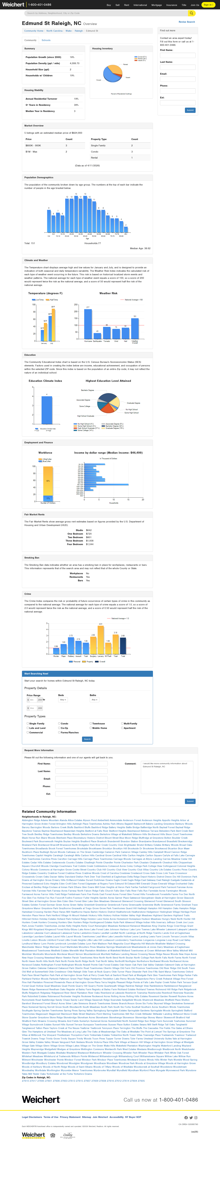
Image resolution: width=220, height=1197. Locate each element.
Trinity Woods (83, 1038)
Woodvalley (28, 1070)
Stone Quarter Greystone (35, 1017)
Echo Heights (51, 883)
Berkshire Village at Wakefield (116, 834)
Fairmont (171, 887)
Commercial (36, 732)
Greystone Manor (31, 908)
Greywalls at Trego (82, 908)
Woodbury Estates (46, 1063)
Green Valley (76, 904)
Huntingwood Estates (100, 922)
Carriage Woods (122, 859)
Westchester (188, 1049)
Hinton (35, 919)
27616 (110, 1080)
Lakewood (54, 933)
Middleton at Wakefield (108, 950)
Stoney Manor (155, 1017)
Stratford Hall (183, 1017)
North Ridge (81, 961)
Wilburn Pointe (79, 1056)
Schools (46, 40)
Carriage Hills (75, 859)
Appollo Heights (170, 820)
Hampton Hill (155, 908)
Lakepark (182, 929)
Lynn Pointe (47, 943)
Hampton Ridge (187, 908)
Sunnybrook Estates (41, 1024)
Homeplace (135, 919)
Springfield (177, 1010)
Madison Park (105, 943)
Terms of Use (51, 1117)
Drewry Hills (59, 880)
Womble (177, 1059)
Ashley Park (109, 823)
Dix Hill (176, 876)
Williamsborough (108, 1056)
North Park (54, 961)
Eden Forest (78, 883)
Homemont (122, 919)
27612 (118, 1080)
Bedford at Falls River (96, 830)
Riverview (178, 992)
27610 (25, 1080)
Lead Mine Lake (104, 936)
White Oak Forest (179, 1052)
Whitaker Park (161, 1052)
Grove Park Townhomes (112, 908)
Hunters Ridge (81, 922)
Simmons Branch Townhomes (94, 1003)
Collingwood (169, 866)
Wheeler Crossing (112, 1052)
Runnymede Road (31, 999)
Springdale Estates (117, 1010)
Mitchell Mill (186, 950)
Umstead (148, 1038)
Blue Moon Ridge (128, 837)
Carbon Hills (88, 855)
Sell (118, 5)
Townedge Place (152, 1035)
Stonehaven (102, 1017)
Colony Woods (30, 869)
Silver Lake (72, 1003)
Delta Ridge (133, 876)
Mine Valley (173, 950)
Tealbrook (95, 1028)
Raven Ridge (28, 989)
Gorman (51, 904)
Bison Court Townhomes (179, 834)
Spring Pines (71, 1010)
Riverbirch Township (136, 992)
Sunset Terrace (74, 1024)
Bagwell (129, 823)
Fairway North (75, 890)
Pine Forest (187, 978)
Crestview (125, 873)
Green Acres (62, 904)
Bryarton (172, 848)
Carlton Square (153, 855)
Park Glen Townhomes (159, 975)
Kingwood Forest (54, 929)
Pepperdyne (142, 978)
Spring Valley (85, 1010)
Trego (42, 1038)
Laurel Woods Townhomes (80, 936)
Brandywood (159, 841)
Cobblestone (100, 866)
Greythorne (65, 908)
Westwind (71, 1052)
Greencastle (135, 904)
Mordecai (62, 954)
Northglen (130, 961)
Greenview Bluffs (151, 904)
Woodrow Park (127, 1063)
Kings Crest (173, 925)
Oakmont (169, 964)
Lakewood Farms (70, 933)
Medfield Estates (60, 950)
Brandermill (114, 841)
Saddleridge (48, 999)
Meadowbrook (123, 947)
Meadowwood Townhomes (36, 950)
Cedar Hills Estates (40, 862)
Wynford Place (147, 1070)
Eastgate (175, 880)
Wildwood (93, 1056)
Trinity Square (68, 1038)
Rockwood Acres (101, 996)
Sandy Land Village (81, 999)
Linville (26, 940)
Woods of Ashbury (32, 1066)
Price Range (33, 695)
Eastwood (38, 883)
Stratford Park (29, 1021)
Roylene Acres (185, 996)
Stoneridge (141, 1017)
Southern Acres (149, 1007)
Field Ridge (61, 894)
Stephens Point (94, 1014)
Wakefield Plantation (127, 1045)
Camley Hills (146, 852)
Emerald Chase (149, 883)
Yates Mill (27, 1073)
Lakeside (192, 929)
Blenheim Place (64, 837)
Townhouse (98, 723)
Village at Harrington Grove (158, 1042)
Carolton (62, 859)
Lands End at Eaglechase (176, 933)
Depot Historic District (152, 876)
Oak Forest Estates (108, 964)
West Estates (129, 1049)
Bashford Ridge (99, 827)
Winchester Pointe (54, 1059)
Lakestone (27, 933)
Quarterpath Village (114, 985)
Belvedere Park (167, 830)
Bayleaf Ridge (183, 827)
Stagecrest (54, 1014)
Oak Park (137, 964)
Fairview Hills (29, 890)
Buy (109, 5)
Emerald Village (166, 883)
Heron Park (45, 915)
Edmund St (121, 883)
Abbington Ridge (31, 820)
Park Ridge (178, 975)
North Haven (28, 961)
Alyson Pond (90, 820)
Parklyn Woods (40, 978)
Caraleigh (58, 855)
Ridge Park (177, 989)
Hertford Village (60, 915)
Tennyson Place (110, 1028)
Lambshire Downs (90, 933)
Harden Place (51, 911)
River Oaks (94, 992)
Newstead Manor (53, 957)
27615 (79, 1080)
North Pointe (67, 961)
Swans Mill (145, 1024)
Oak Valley (148, 964)
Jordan (62, 925)
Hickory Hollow (111, 915)
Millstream (160, 950)
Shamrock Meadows (153, 999)
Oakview (42, 968)
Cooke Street (79, 869)
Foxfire (68, 897)
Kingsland (39, 929)
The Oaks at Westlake (128, 1031)
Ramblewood (171, 985)
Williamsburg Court (128, 1056)
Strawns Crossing (47, 1021)
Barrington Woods (40, 827)
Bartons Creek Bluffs (62, 827)
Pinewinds (59, 982)
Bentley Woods (72, 834)
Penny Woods (127, 978)
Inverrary (161, 922)
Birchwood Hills (156, 834)
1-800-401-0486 (39, 5)
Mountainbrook (92, 954)
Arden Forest (48, 823)
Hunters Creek (30, 922)
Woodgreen (87, 1063)
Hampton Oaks (170, 908)
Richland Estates (126, 989)
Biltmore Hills (140, 834)
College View (155, 866)
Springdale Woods (160, 1010)
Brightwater (130, 845)
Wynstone (191, 1070)
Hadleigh (142, 908)
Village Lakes (72, 1045)
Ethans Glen (80, 887)
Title (184, 5)
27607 (87, 1080)
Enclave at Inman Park (61, 887)
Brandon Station (129, 841)
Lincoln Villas (187, 936)
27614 (125, 1080)
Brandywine (145, 841)
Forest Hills (139, 894)
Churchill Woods (39, 866)
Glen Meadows (102, 901)
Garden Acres (106, 897)
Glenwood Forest (153, 901)
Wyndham (133, 1070)
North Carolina (54, 30)
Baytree (46, 830)
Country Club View (117, 869)
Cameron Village (129, 852)
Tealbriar (85, 1028)
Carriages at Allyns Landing (147, 859)
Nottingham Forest (51, 964)
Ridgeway (45, 992)
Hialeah (84, 915)
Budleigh (44, 852)
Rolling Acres (118, 996)
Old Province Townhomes (145, 968)
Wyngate (160, 1070)
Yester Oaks (39, 1073)
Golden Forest (38, 904)
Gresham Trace (189, 904)
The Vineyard (49, 1035)
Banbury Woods (184, 823)
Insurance (171, 5)
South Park (107, 1007)
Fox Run (50, 897)
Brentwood (43, 845)
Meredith (74, 950)
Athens (120, 823)
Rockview (86, 996)
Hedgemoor (152, 911)
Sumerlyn (84, 1021)
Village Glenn (42, 1045)
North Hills (42, 961)
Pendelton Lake (111, 978)
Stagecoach (42, 1014)
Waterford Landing (171, 1045)
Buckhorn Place (30, 852)
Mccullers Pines (87, 947)
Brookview (148, 848)
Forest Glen (125, 894)
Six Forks (147, 1003)
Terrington (125, 1028)
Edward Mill (133, 883)
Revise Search (187, 21)
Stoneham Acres (86, 1017)
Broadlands (42, 848)
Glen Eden (62, 901)
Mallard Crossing (176, 943)
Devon (168, 876)
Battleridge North (149, 827)
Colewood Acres (117, 866)
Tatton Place (42, 1028)
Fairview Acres (185, 887)
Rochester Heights (70, 996)
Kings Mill (27, 929)
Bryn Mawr (184, 848)
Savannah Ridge (101, 999)
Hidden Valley (128, 915)
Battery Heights (117, 827)
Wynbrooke (99, 1070)
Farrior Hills (47, 894)
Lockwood (108, 940)
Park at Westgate (137, 975)
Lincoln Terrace (170, 936)
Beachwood (56, 830)
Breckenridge (185, 841)
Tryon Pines (98, 1038)
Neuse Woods (170, 954)
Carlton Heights (136, 855)
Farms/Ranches (70, 732)
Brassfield (172, 841)
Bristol (140, 845)
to (44, 699)
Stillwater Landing (162, 1014)
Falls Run (143, 890)
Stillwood (178, 1014)
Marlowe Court (58, 947)
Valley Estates (36, 1042)
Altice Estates (75, 820)
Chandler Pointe (112, 862)
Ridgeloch (34, 992)
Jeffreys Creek (174, 922)
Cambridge (98, 852)
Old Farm (125, 968)
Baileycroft (139, 823)
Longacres (148, 940)
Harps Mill (64, 911)
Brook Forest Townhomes (62, 848)
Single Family (36, 723)
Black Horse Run (31, 837)
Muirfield (105, 954)
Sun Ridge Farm (153, 1021)
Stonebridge (70, 1017)
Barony (26, 827)
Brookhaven (95, 848)
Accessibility (117, 1117)
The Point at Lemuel (151, 1031)
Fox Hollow (38, 897)
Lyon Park (91, 943)
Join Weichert (100, 1117)
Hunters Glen (65, 922)
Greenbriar (101, 904)
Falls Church (106, 890)
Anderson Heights (151, 820)
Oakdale (159, 964)
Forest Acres (112, 894)
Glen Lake (87, 901)
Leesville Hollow (122, 936)
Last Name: (166, 62)
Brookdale (82, 848)
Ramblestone (156, 985)
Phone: (164, 85)
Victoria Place (101, 1042)
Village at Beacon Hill (131, 1042)
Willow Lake (171, 1056)
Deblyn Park (82, 876)
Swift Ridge (158, 1024)
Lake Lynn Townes (140, 929)
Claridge (54, 866)
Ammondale (116, 820)
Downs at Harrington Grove (36, 880)
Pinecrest (48, 982)
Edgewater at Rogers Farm (99, 883)
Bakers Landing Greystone (160, 823)
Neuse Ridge (155, 954)
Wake (69, 30)
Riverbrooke (154, 992)
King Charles (159, 925)
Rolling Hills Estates (137, 996)
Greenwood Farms (171, 904)
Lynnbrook (60, 943)
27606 (56, 1080)
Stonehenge (115, 1017)
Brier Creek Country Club (109, 845)
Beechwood (133, 830)
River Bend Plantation (75, 992)
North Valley (107, 961)
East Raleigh (163, 880)
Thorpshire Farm (80, 1035)
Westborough (154, 1049)
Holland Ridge (79, 919)
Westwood (83, 1052)
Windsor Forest (72, 1059)
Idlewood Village (134, 922)
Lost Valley (184, 940)
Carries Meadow (171, 859)
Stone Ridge (56, 1017)
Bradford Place (88, 841)
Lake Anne (84, 929)
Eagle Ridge (134, 880)
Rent (126, 5)
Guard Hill (131, 908)
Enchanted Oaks (184, 883)
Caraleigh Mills (72, 855)
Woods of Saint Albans (80, 1066)
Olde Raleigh (74, 971)
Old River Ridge (167, 968)
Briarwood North (69, 845)
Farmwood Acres (31, 894)
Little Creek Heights (75, 940)
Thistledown (63, 1035)
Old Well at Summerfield (35, 971)
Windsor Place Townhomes (112, 1059)
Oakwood (52, 968)
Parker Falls (191, 975)
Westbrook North (172, 1049)
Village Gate (28, 1045)
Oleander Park (139, 971)
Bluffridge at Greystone (151, 837)
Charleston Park (130, 862)
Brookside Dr (135, 848)
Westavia (141, 1049)
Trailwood (191, 1035)
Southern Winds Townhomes (174, 1007)
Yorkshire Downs (83, 1073)
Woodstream (180, 1066)
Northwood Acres (179, 961)
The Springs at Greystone (176, 1031)
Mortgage (157, 5)
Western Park (29, 1052)
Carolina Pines (49, 859)
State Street (79, 1014)
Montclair (27, 954)
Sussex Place (115, 1024)
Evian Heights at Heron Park (115, 887)
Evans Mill (93, 887)
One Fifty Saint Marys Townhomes (166, 971)
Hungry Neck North (172, 919)
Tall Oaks (170, 1024)
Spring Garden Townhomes (48, 1010)
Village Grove (57, 1045)
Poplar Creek (162, 982)
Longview (160, 940)
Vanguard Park (67, 1042)
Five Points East (95, 894)
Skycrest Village (162, 1003)
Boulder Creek (180, 837)
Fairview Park (44, 890)
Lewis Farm (155, 936)
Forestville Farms (169, 894)
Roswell (173, 996)
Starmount (66, 1014)
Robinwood (54, 996)
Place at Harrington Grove (80, 982)
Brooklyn (107, 848)
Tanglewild (181, 1024)
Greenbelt (89, 904)
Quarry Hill (81, 985)
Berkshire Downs (90, 834)
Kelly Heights (73, 925)
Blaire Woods (48, 837)
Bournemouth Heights (51, 841)
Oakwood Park (66, 968)
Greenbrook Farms (118, 904)
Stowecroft (169, 1017)
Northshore (143, 961)
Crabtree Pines (73, 873)
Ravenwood (42, 989)
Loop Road (172, 940)
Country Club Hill (96, 869)
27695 (40, 1080)
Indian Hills (149, 922)
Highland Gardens (162, 915)
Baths (93, 695)
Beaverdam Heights (74, 830)
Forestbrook (152, 894)
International (140, 5)
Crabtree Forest (56, 873)
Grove (95, 908)
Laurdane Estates (43, 936)
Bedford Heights (118, 830)
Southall (136, 1007)
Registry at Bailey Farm (104, 989)
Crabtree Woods (91, 873)
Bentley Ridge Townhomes (48, 834)
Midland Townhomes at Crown (137, 950)
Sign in (208, 4)
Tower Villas (135, 1035)
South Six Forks (122, 1007)
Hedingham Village (170, 911)
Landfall (105, 933)
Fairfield (143, 887)
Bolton (167, 837)
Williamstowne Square (152, 1056)
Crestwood (136, 873)
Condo (64, 723)
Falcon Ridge (91, 890)
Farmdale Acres (156, 890)
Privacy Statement (70, 1117)
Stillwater (147, 1014)
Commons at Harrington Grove (55, 869)
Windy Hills (153, 1059)
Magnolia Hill (138, 943)
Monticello (38, 954)
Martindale (72, 947)
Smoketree (177, 1003)
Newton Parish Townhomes (78, 957)
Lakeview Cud (41, 933)
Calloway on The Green (78, 852)
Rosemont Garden (158, 996)
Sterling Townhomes (114, 1014)
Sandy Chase (62, 999)
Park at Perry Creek (93, 975)
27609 (94, 1080)
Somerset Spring (37, 1007)
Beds (61, 695)
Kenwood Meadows (140, 925)
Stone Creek (190, 1014)
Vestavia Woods (84, 1042)
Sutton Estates (131, 1024)
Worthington (53, 1070)
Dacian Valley (57, 876)
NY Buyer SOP (133, 1117)
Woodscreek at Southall (146, 1066)
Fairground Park (157, 887)
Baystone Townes (31, 830)
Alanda (63, 820)
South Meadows (91, 1007)
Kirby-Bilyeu (70, 929)
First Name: (166, 50)
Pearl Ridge (83, 978)
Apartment (129, 728)
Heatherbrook (123, 911)
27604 (133, 1080)
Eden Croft (65, 883)
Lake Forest (96, 929)
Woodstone (166, 1066)
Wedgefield (50, 1049)
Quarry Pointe (95, 985)
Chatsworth (156, 862)
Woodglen (74, 1063)
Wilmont (26, 1059)
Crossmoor (181, 873)
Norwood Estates (31, 964)
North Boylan (126, 957)
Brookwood (161, 848)
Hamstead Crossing (32, 911)
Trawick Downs (30, 1038)
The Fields (164, 1028)
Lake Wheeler (157, 929)
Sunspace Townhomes (95, 1024)
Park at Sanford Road (116, 975)
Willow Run (184, 1056)
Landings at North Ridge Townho (144, 933)
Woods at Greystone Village (150, 1063)
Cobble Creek (85, 866)
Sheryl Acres (58, 1003)
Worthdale (40, 1070)
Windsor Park (89, 1059)
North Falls (161, 957)
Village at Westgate (183, 1042)
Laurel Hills (59, 936)
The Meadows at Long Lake (72, 1031)
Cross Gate (149, 873)
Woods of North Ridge (55, 1066)
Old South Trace (186, 968)
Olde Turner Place (121, 971)
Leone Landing (140, 936)
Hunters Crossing (47, 922)
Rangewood (185, 985)
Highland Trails (181, 915)
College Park (140, 866)
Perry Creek (155, 978)
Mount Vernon (75, 954)
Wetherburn (95, 1052)
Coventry (42, 873)
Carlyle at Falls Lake (173, 855)
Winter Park (166, 1059)
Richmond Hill (163, 989)
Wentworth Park (113, 1049)
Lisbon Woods (38, 940)
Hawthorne (76, 911)
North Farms (174, 957)
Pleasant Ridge (124, 982)
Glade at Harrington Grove (169, 897)
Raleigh (79, 30)
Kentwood (124, 925)
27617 (33, 1080)
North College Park (144, 957)
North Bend (112, 957)
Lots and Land (37, 728)
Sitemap (86, 1117)
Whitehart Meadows (32, 1056)
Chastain (144, 862)
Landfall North (117, 933)
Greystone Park (49, 908)
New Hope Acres (188, 954)
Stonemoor (128, 1017)
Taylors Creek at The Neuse (64, 1028)
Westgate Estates (46, 1052)
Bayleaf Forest (167, 827)
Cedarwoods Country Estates (67, 862)
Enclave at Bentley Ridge (35, 887)
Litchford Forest (55, 940)
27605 (141, 1080)
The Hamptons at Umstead (42, 1031)
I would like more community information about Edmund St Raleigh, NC (167, 777)
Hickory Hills (95, 915)
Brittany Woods (170, 845)
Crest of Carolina (109, 873)
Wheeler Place (146, 1052)
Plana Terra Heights (105, 982)
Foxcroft (59, 897)
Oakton (33, 968)
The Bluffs (136, 1028)
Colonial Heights (186, 866)
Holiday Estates (47, 919)
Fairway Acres (60, 890)
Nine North (99, 957)
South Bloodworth (72, 1007)
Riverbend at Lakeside (112, 992)
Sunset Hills (58, 1024)
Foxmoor (78, 897)
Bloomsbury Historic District (88, 837)
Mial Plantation (87, 950)
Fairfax (134, 887)
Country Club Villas (138, 869)
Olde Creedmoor (58, 971)
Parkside (54, 978)
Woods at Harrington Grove (181, 1063)
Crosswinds (28, 876)
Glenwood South (172, 901)
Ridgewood (57, 992)
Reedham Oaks (57, 989)
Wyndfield (122, 1070)
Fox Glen (27, 897)
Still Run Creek (133, 1014)
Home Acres (109, 919)
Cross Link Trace (165, 873)
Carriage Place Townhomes (98, 859)
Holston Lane (95, 919)
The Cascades (150, 1028)
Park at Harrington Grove (68, 975)
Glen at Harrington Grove (42, 901)
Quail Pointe (68, 985)
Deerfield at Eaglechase (114, 876)
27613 (71, 1080)
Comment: (130, 763)
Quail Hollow (36, 985)
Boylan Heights (71, 841)
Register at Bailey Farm (78, 989)
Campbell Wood (162, 852)
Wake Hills (109, 1045)
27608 (102, 1080)
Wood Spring (190, 1059)
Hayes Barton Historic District (99, 911)
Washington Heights (149, 1045)
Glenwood (115, 901)
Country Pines (179, 869)
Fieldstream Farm (77, 894)
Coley (130, 866)
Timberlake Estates (100, 1035)
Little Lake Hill (94, 940)
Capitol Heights (44, 855)
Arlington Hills (64, 823)
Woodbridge (28, 1063)
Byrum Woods (57, 852)
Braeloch (102, 841)
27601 (48, 1080)
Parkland (26, 978)
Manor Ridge (42, 947)
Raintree (129, 985)
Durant (89, 880)
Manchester (28, 947)
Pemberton (96, 978)
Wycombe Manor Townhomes (77, 1070)
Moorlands (50, 954)
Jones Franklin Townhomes (42, 925)
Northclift (120, 961)
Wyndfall (111, 1070)
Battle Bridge (133, 827)
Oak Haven (125, 964)
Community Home (33, 30)
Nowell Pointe (90, 964)
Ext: (162, 97)
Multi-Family (130, 723)
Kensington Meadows (106, 925)
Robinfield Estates (37, 996)
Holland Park (64, 919)
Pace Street (33, 975)
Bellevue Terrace (149, 830)
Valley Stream (51, 1042)
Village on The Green (91, 1045)
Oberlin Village (111, 968)
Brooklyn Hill (120, 848)
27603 (64, 1080)
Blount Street (111, 837)
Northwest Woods (159, 961)
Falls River (131, 890)
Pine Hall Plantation (32, 982)
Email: (163, 73)
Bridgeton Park (87, 845)
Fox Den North (187, 894)
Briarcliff (54, 845)
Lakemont (171, 929)
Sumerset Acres (98, 1021)
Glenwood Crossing (132, 901)
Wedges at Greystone (68, 1049)
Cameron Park (112, 852)
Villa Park (114, 1042)
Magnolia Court (121, 943)
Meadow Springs (106, 947)
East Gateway (148, 880)
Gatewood (135, 897)
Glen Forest (75, 901)
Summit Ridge (136, 1021)
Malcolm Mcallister (156, 943)
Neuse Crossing (139, 954)
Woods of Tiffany (102, 1066)
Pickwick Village (171, 978)
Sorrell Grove (54, 1007)
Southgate (27, 1010)
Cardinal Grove (103, 855)
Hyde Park (118, 922)
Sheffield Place (173, 999)
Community (30, 40)
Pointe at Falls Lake (143, 982)
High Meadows (144, 915)
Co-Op (64, 728)
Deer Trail (95, 876)
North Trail (94, 961)
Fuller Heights (91, 897)
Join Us (195, 5)
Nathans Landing (120, 954)
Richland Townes (145, 989)
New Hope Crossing (33, 957)
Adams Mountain (50, 820)
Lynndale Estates (76, 943)
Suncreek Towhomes (174, 1021)
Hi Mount (74, 915)
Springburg (99, 1010)
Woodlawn (112, 1063)
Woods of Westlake (122, 1066)
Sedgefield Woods (132, 999)
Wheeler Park (130, 1052)
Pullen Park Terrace (180, 982)
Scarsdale (115, 999)
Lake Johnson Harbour (116, 929)
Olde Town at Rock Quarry (96, 971)
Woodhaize (100, 1063)
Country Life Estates (160, 869)
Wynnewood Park (175, 1070)
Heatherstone (138, 911)
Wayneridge (37, 1049)
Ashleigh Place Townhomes (87, 823)
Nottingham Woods (72, 964)
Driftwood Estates (75, 880)
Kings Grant (186, 925)
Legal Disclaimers (32, 1117)
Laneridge (27, 936)
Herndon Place (30, 915)
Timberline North (120, 1035)
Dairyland (70, 876)
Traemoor (180, 1035)
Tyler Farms (136, 1038)
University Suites (163, 1038)
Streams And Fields (68, 1021)
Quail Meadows (52, 985)
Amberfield (103, 820)
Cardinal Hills (119, 855)
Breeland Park (29, 845)
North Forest (189, 957)
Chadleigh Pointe (93, 862)
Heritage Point (188, 911)
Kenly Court (87, 925)
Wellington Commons (92, 1049)
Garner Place (122, 897)
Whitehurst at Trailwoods (57, 1056)
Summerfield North (118, 1021)
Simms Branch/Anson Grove (126, 1003)
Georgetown (147, 897)
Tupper (109, 1038)
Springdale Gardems (139, 1010)
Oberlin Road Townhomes (89, 968)
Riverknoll (167, 992)
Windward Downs (136, 1059)
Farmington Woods (176, 890)
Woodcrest (62, 1063)
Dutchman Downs (103, 880)
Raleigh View (142, 985)
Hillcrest (26, 919)
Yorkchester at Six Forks (60, 1073)
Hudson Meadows (151, 919)
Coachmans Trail (68, 866)
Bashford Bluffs (82, 827)
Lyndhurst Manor (31, 943)
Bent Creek (182, 830)
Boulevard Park (30, 841)
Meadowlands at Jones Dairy (147, 947)
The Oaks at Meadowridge (101, 1031)
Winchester (37, 1059)
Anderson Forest (132, 820)
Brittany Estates (153, 845)
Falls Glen (119, 890)
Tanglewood (28, 1028)
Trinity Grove (53, 1038)
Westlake (61, 1052)
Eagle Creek (120, 880)
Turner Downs (121, 1038)
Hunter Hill (189, 919)
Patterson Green (68, 978)
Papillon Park (47, 975)
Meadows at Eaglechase (177, 947)
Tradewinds (167, 1035)
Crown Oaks (42, 876)
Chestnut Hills (170, 862)
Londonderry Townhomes (128, 940)
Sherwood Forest (41, 1003)
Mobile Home (99, 728)
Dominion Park (189, 876)
